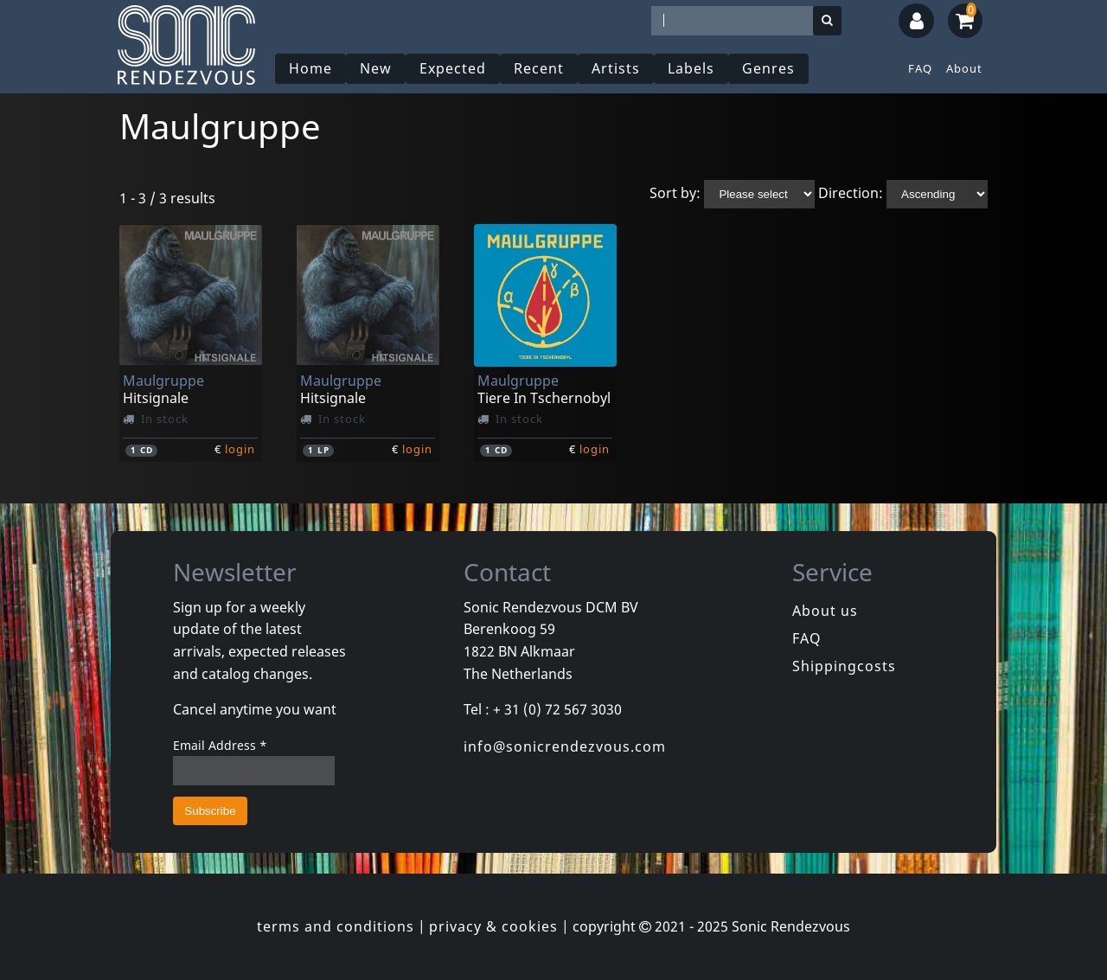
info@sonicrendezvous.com (565, 746)
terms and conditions (335, 926)
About (964, 68)
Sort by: (675, 192)
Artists (616, 68)
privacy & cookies (493, 926)
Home (310, 68)
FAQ (920, 68)
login (240, 449)
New (376, 68)
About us (825, 610)
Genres (768, 68)
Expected (452, 68)
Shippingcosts (844, 666)
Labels (691, 68)
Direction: (850, 192)
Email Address (220, 745)
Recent (539, 68)
